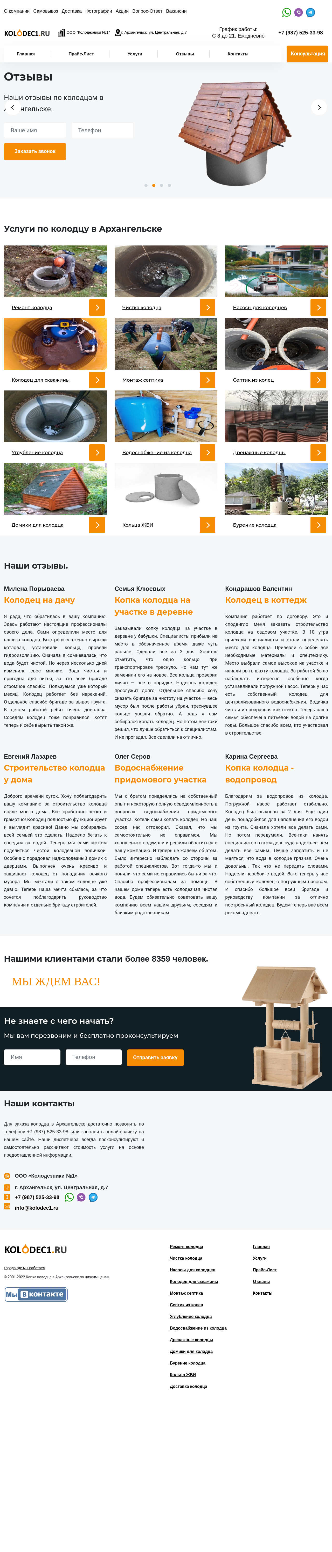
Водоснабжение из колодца (198, 1477)
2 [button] (153, 185)
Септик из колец (186, 1453)
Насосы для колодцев (192, 1418)
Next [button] (319, 107)
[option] (235, 132)
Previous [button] (13, 107)
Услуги (135, 54)
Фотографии (98, 11)
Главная (26, 54)
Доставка (72, 11)
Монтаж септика (186, 1442)
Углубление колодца (191, 1465)
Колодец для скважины (194, 1430)
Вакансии (176, 11)
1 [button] (146, 185)
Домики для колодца (191, 1500)
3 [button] (161, 185)
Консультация (308, 53)
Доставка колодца (188, 1535)
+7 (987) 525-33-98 (300, 32)
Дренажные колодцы (191, 1488)
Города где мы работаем (24, 1417)
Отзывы (185, 54)
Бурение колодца (187, 1512)
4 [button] (169, 185)
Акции (122, 11)
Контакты (238, 54)
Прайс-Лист (81, 54)
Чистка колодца (186, 1407)
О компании (17, 11)
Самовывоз (45, 11)
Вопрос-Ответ (147, 11)
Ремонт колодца (186, 1395)
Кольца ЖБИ (183, 1523)
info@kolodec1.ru (36, 1356)
